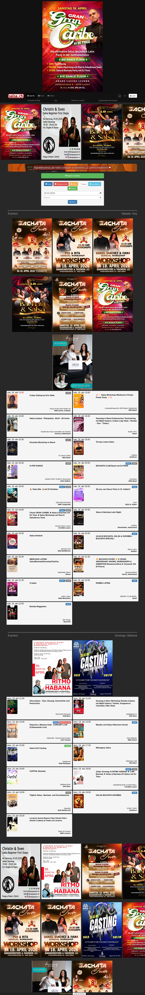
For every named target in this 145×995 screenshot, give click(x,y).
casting (72, 188)
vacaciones (95, 184)
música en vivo (61, 184)
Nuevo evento (72, 176)
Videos (51, 96)
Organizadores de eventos (108, 100)
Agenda (31, 96)
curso (83, 184)
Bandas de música (77, 100)
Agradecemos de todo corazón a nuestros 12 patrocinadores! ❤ (72, 167)
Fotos (41, 96)
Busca (72, 202)
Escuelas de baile (34, 100)
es (125, 96)
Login (133, 96)
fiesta (48, 184)
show (74, 184)
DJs (55, 100)
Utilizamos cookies (66, 993)
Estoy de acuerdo (79, 994)
